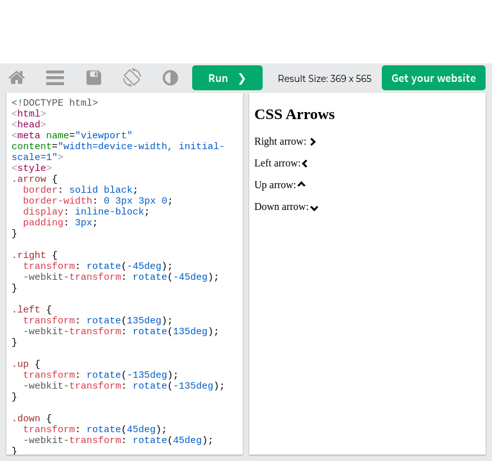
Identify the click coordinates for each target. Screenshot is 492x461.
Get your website (433, 77)
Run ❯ (227, 77)
